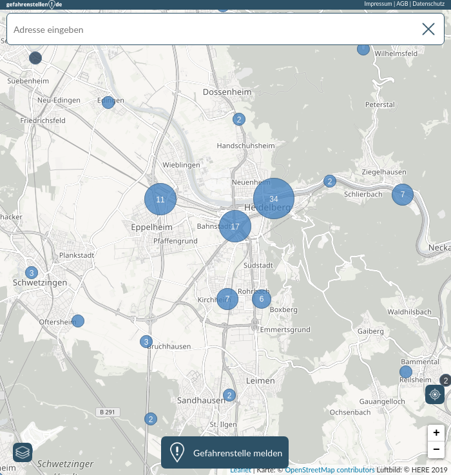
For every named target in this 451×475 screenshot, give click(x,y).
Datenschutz (428, 3)
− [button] (436, 450)
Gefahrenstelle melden (237, 452)
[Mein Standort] (435, 394)
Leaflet (240, 469)
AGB (402, 3)
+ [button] (436, 433)
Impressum (378, 3)
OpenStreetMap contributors (329, 469)
